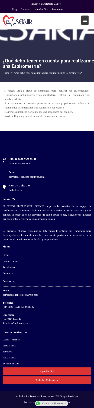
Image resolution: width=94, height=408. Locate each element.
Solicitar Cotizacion (47, 380)
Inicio (6, 254)
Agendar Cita (41, 9)
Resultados (57, 9)
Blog (14, 9)
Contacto (25, 9)
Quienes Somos (11, 261)
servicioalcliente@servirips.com (20, 294)
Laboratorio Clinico (51, 3)
